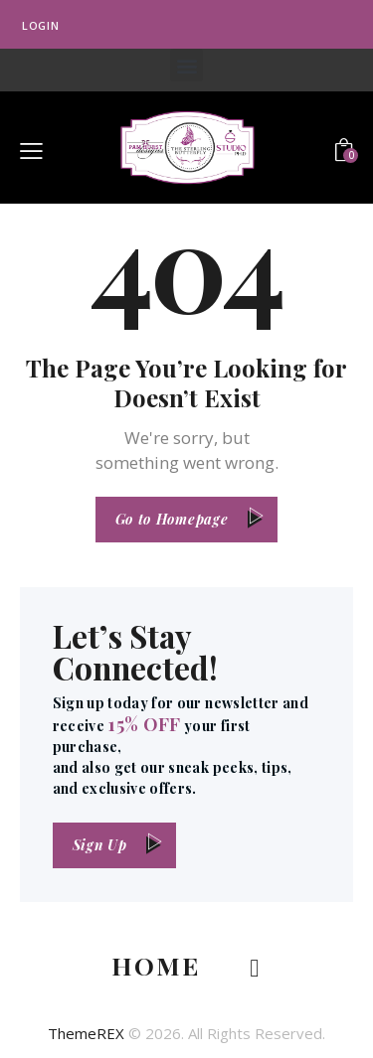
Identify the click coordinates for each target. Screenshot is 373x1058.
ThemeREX (86, 1033)
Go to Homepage (172, 519)
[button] (186, 65)
